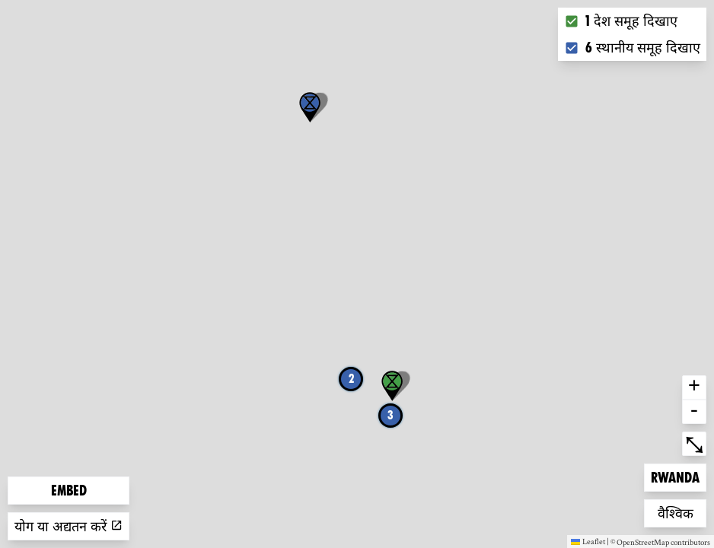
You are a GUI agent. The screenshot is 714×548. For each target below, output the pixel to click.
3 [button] (390, 415)
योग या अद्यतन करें (68, 526)
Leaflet (588, 541)
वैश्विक (682, 511)
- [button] (694, 412)
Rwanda (675, 476)
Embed (69, 491)
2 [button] (351, 378)
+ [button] (694, 387)
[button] (310, 107)
